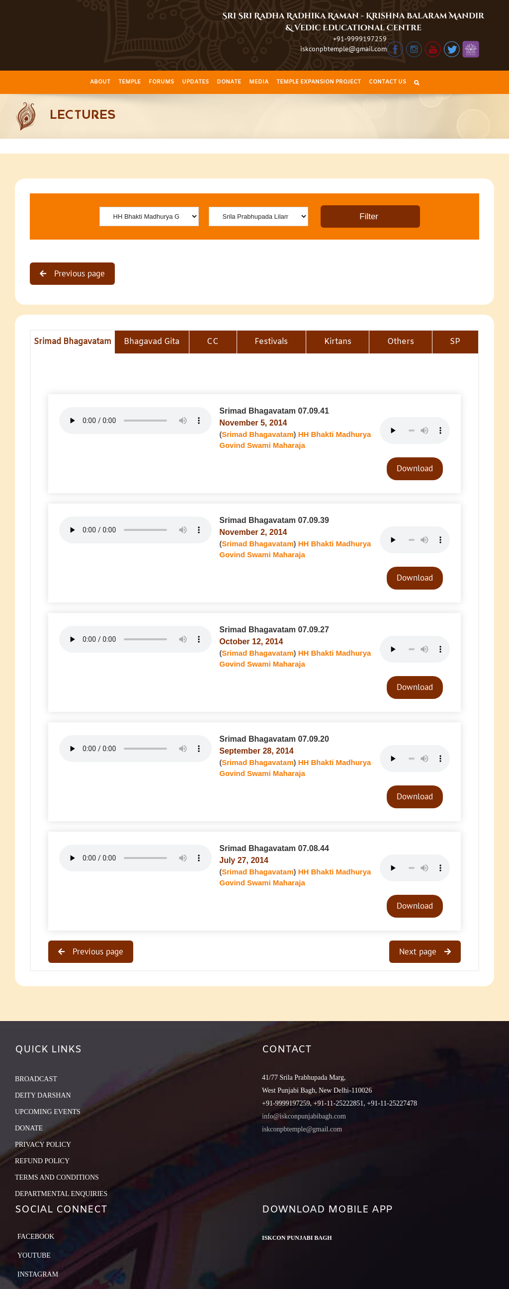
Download (415, 468)
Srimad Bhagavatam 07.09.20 (274, 739)
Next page (419, 951)
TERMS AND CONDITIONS (57, 1177)
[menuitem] (100, 82)
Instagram (37, 1274)
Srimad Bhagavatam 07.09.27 (274, 629)
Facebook (35, 1236)
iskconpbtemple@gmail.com (343, 48)
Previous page (78, 273)
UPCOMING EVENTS (48, 1112)
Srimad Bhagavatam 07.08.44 (274, 848)
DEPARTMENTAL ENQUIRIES (61, 1194)
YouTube (34, 1255)
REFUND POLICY (42, 1161)
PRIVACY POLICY (43, 1144)
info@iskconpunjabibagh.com (304, 1116)
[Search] (416, 82)
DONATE (29, 1128)
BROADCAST (36, 1079)
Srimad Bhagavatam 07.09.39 (274, 520)
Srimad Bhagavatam (257, 434)
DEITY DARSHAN (43, 1095)
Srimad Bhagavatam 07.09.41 (274, 411)
